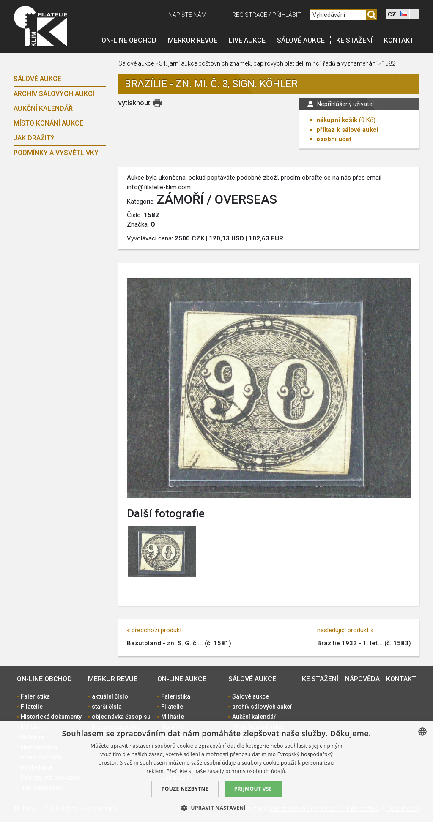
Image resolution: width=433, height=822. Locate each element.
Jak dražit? (34, 138)
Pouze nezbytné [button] (185, 788)
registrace (249, 14)
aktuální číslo (110, 696)
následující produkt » (345, 630)
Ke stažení (354, 40)
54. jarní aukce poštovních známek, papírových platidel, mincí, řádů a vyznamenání (268, 63)
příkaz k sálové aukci (347, 130)
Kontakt (399, 40)
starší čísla (107, 706)
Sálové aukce (301, 40)
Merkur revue (192, 40)
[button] (216, 807)
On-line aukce (181, 679)
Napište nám (187, 14)
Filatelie (32, 706)
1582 (388, 63)
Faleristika (35, 696)
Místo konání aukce (48, 123)
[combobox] (422, 731)
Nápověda (362, 679)
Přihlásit (286, 14)
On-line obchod (128, 40)
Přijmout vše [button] (253, 788)
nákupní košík (336, 120)
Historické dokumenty (51, 716)
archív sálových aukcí (54, 94)
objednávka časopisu (121, 716)
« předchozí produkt (154, 630)
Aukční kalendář (43, 108)
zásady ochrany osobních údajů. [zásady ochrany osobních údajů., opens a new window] (247, 771)
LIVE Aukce (247, 40)
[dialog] (216, 771)
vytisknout (134, 103)
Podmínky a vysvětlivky (56, 153)
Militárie (172, 716)
